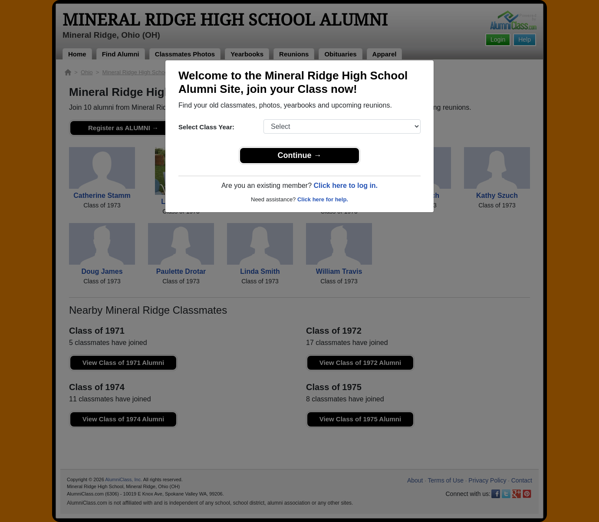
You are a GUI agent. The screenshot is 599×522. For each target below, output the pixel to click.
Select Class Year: (206, 127)
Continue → (300, 155)
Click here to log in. (345, 185)
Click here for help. (322, 199)
